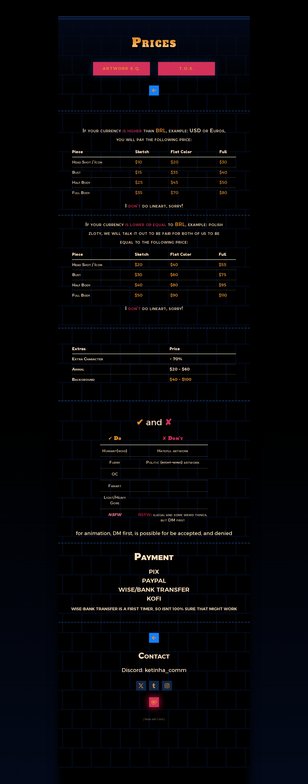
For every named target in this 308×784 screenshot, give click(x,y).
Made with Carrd (154, 719)
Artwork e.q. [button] (122, 68)
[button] (154, 90)
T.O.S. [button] (186, 68)
